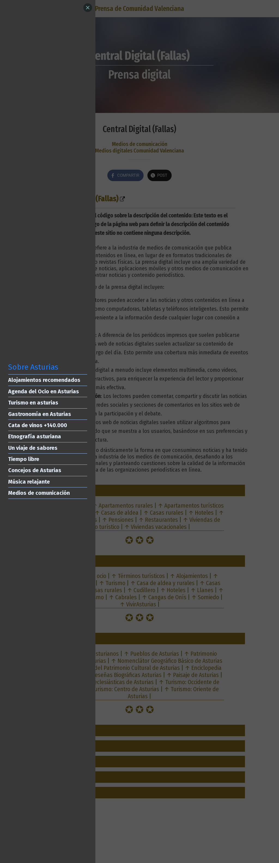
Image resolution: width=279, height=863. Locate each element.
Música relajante (29, 481)
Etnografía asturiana (34, 436)
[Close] (87, 7)
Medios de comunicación (39, 493)
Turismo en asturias (33, 402)
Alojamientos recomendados (44, 380)
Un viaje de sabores (32, 448)
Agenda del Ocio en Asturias (43, 391)
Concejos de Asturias (34, 470)
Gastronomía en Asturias (39, 414)
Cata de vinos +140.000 (37, 425)
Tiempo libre (23, 459)
